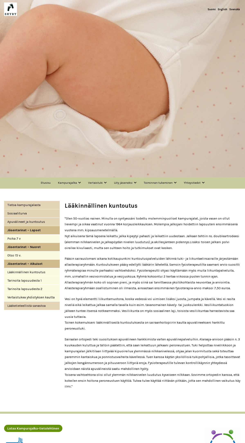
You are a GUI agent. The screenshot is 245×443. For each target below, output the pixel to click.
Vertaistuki (95, 183)
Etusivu (46, 183)
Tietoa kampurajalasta (23, 205)
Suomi (212, 9)
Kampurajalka (67, 183)
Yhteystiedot (192, 183)
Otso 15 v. (14, 255)
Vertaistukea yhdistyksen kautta (31, 297)
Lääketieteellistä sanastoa (26, 306)
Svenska (234, 9)
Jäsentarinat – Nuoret (24, 247)
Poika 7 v (14, 238)
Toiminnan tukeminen (158, 183)
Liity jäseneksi (123, 183)
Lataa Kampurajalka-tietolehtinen (33, 428)
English (222, 9)
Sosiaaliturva (17, 213)
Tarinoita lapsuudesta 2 (24, 289)
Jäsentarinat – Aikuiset (25, 264)
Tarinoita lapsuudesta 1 (24, 280)
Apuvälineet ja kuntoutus (26, 222)
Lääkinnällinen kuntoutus (26, 272)
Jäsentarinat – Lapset (24, 230)
